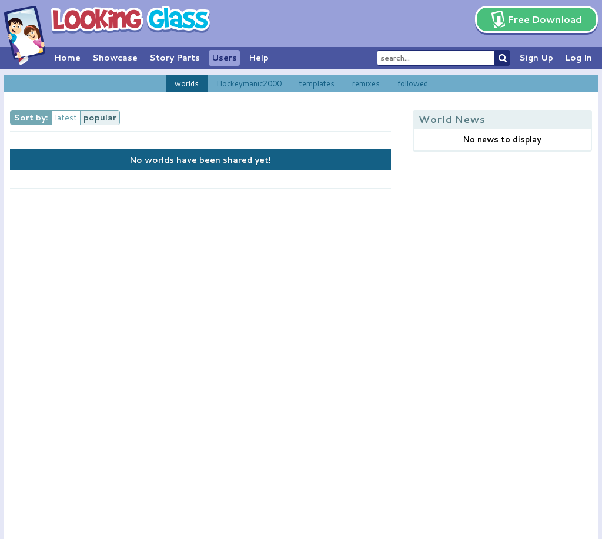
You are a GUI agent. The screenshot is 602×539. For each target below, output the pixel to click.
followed (412, 83)
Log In (578, 57)
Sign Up (536, 57)
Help (259, 57)
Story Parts (174, 57)
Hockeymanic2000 (249, 83)
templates (317, 83)
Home (67, 57)
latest (66, 117)
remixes (366, 83)
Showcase (115, 57)
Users (224, 57)
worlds (187, 83)
